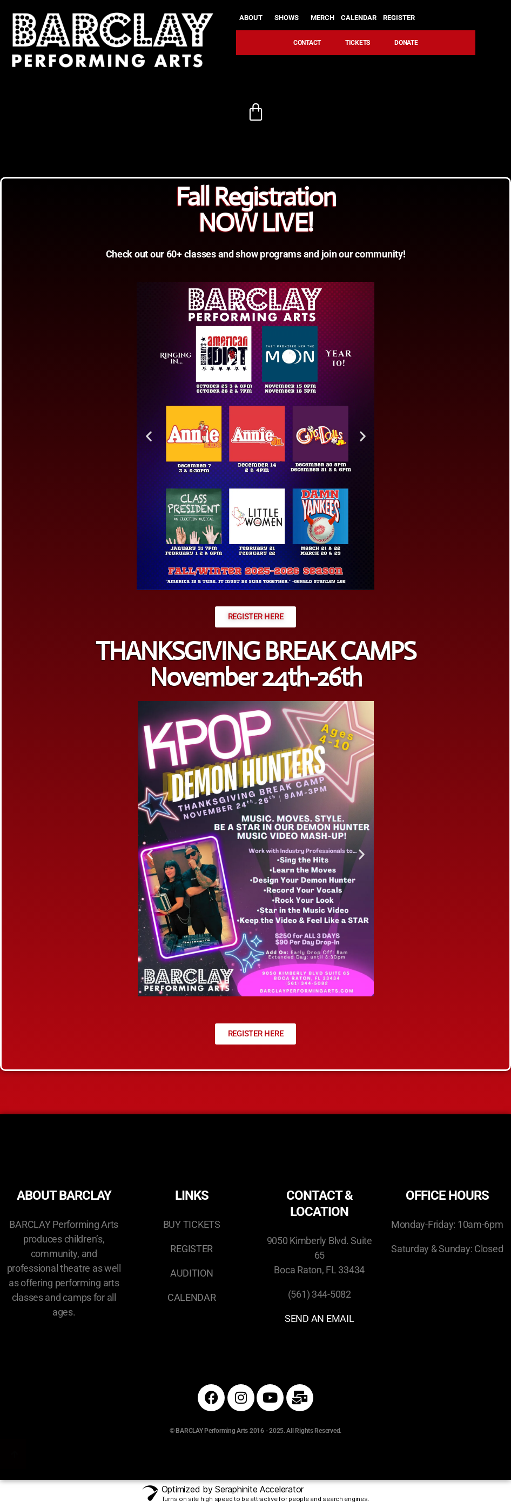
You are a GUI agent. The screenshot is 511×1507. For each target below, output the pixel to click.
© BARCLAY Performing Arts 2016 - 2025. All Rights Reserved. (255, 1431)
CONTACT (307, 43)
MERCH (322, 18)
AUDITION (191, 1273)
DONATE (406, 43)
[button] (149, 435)
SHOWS (289, 17)
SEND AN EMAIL (319, 1318)
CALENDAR (358, 18)
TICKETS (357, 43)
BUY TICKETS (191, 1224)
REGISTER (401, 17)
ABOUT (253, 17)
